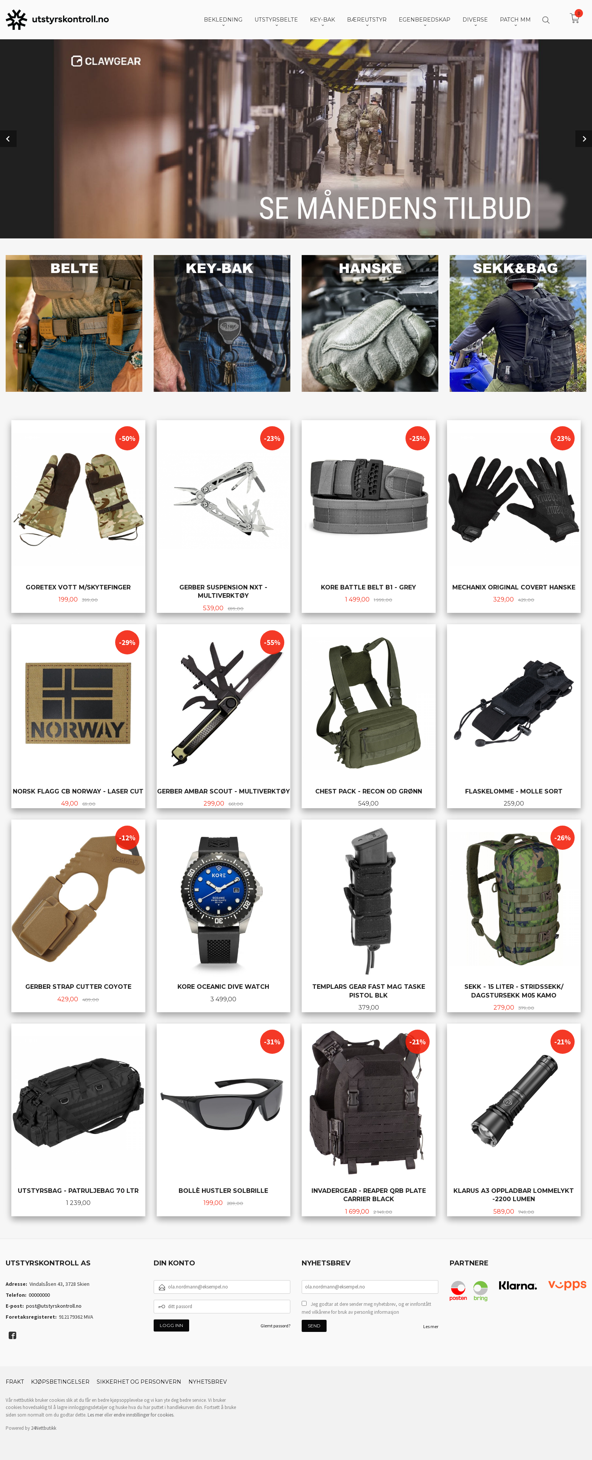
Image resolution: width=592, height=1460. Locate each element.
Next (583, 138)
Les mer (430, 1326)
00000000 (39, 1294)
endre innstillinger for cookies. (144, 1415)
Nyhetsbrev (207, 1381)
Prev (8, 138)
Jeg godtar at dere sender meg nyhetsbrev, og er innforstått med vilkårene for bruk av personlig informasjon (366, 1308)
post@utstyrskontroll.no (54, 1305)
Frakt (15, 1381)
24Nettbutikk (43, 1428)
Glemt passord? (275, 1326)
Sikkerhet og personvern (139, 1381)
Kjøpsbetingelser (60, 1381)
